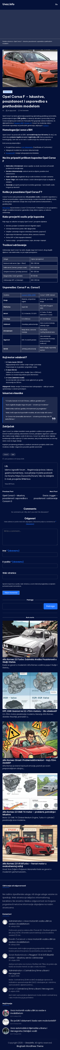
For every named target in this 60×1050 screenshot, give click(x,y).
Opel (13, 454)
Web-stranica (9, 573)
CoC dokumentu (27, 147)
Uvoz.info (8, 4)
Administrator (15, 921)
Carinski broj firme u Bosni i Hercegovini (34, 988)
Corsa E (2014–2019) (29, 295)
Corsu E (45, 126)
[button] (9, 484)
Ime (11, 550)
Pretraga (30, 600)
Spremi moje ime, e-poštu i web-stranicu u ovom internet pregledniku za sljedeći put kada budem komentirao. (29, 585)
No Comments (23, 110)
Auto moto (7, 92)
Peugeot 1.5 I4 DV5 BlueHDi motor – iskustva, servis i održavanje (31, 956)
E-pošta (13, 562)
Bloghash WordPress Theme (30, 1046)
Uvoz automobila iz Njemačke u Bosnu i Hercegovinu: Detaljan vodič (28, 1029)
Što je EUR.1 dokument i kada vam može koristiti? (33, 1020)
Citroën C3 (28, 123)
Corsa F (6, 454)
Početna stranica (8, 41)
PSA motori (6, 208)
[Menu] (56, 4)
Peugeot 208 (18, 123)
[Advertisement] (30, 24)
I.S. (6, 466)
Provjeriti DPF (10, 153)
